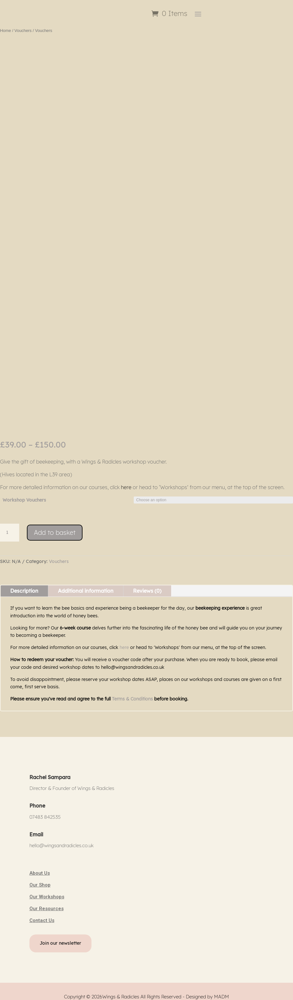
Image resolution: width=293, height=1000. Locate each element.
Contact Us (41, 915)
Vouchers (23, 24)
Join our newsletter (60, 938)
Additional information (86, 585)
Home (5, 24)
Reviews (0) (147, 585)
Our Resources (46, 903)
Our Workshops (46, 891)
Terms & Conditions (132, 693)
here (126, 481)
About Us (39, 868)
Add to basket (54, 527)
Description (24, 585)
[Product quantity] (9, 527)
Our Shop (40, 879)
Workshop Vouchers (24, 494)
